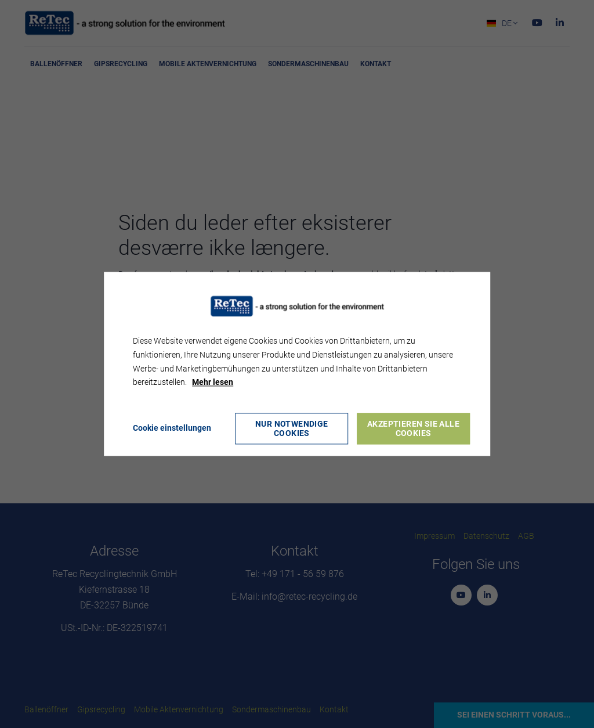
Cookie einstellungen (172, 428)
